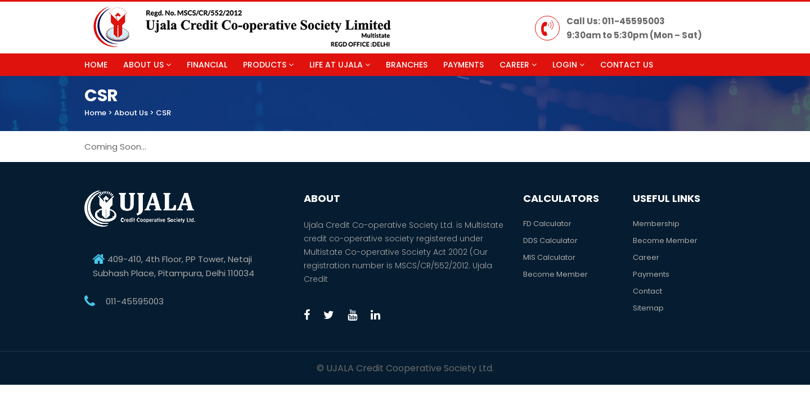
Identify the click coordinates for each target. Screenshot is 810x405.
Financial (207, 64)
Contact (647, 291)
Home (95, 64)
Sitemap (648, 308)
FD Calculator (547, 223)
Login (568, 64)
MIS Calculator (549, 257)
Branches (407, 64)
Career (518, 64)
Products (268, 64)
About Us (147, 64)
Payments (463, 64)
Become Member (555, 274)
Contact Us (626, 64)
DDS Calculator (550, 240)
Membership (656, 223)
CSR (163, 112)
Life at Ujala (339, 64)
